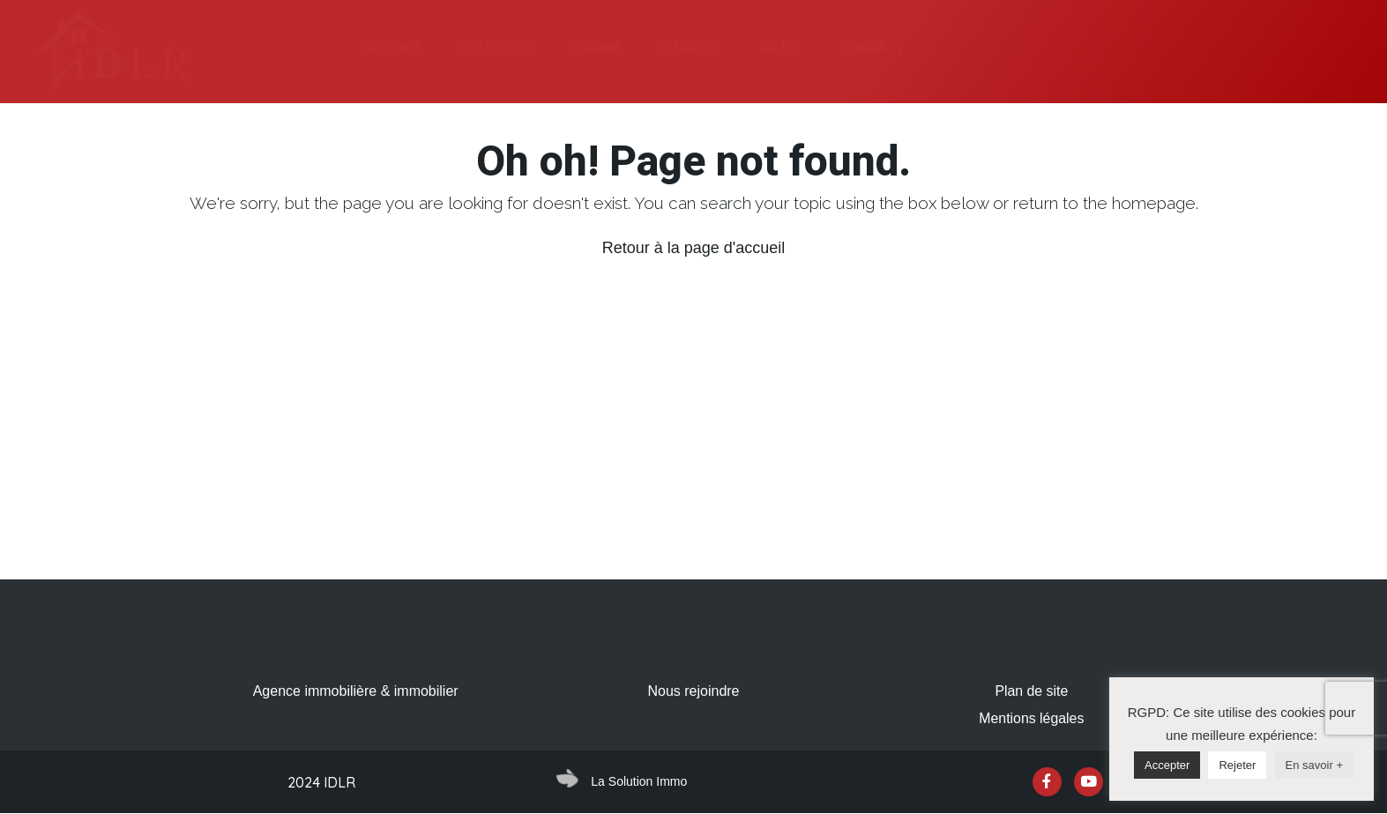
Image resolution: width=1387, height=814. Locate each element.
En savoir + (1314, 765)
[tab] (394, 47)
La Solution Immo (639, 781)
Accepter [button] (1167, 765)
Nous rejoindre (693, 690)
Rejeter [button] (1237, 765)
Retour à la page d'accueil (694, 248)
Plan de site (1032, 690)
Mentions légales (1032, 718)
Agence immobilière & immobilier (356, 690)
